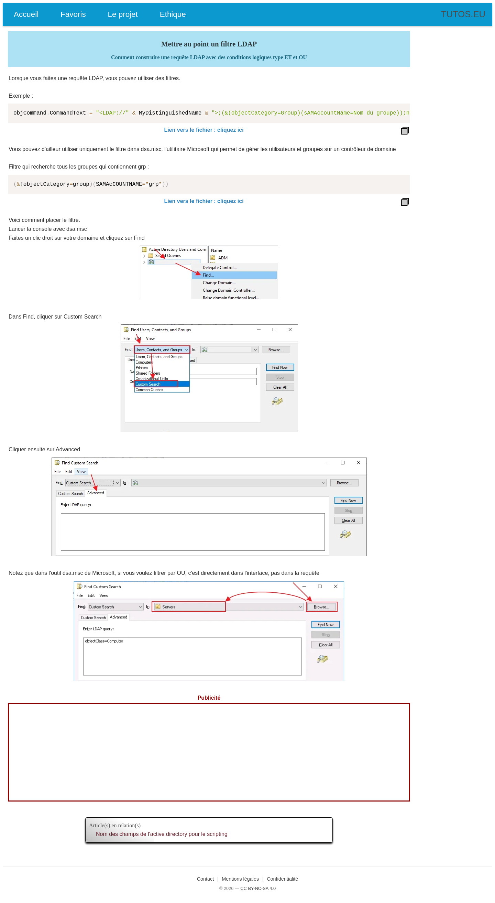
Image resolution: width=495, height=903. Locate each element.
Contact (205, 879)
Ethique (173, 14)
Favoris (73, 14)
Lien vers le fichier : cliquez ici (203, 130)
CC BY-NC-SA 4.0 (258, 888)
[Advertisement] (209, 752)
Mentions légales (240, 879)
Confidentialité (282, 879)
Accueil (26, 14)
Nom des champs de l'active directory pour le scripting (162, 834)
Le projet (123, 14)
